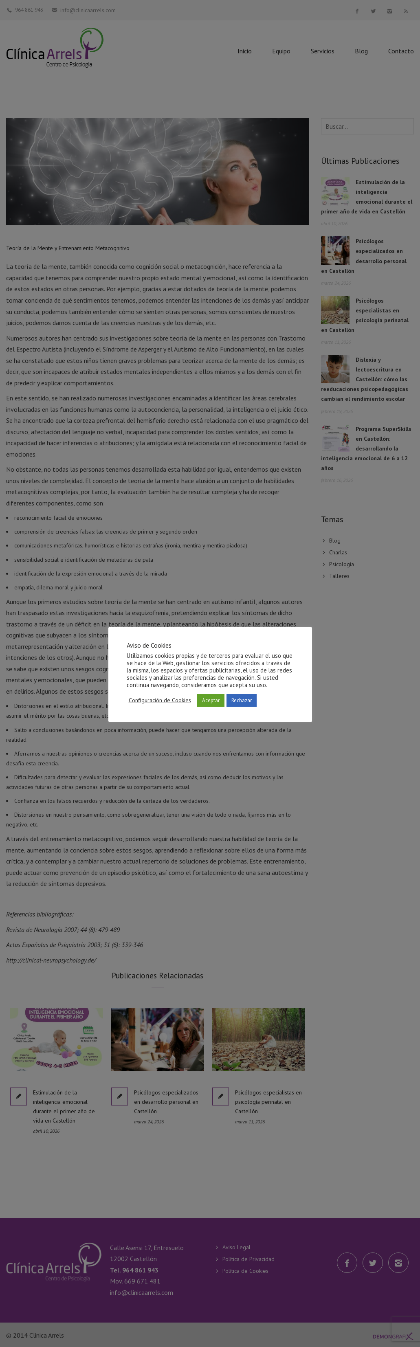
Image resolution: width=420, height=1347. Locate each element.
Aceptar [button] (211, 700)
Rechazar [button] (241, 700)
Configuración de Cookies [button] (160, 700)
